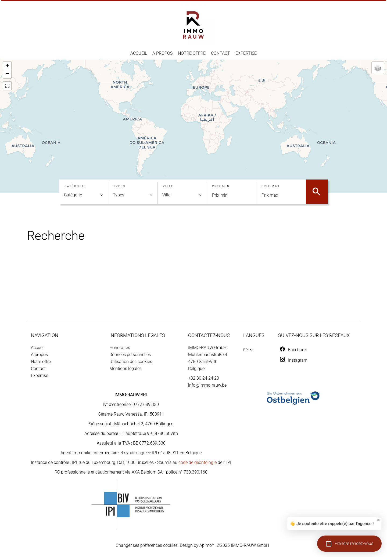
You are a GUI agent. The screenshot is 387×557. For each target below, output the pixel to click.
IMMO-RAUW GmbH (207, 347)
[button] (349, 544)
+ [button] (7, 66)
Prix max (270, 186)
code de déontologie (197, 462)
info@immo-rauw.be (207, 385)
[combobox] (83, 195)
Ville (168, 186)
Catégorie (75, 186)
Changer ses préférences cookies (147, 545)
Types (119, 186)
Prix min (221, 186)
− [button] (7, 74)
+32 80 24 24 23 (203, 378)
